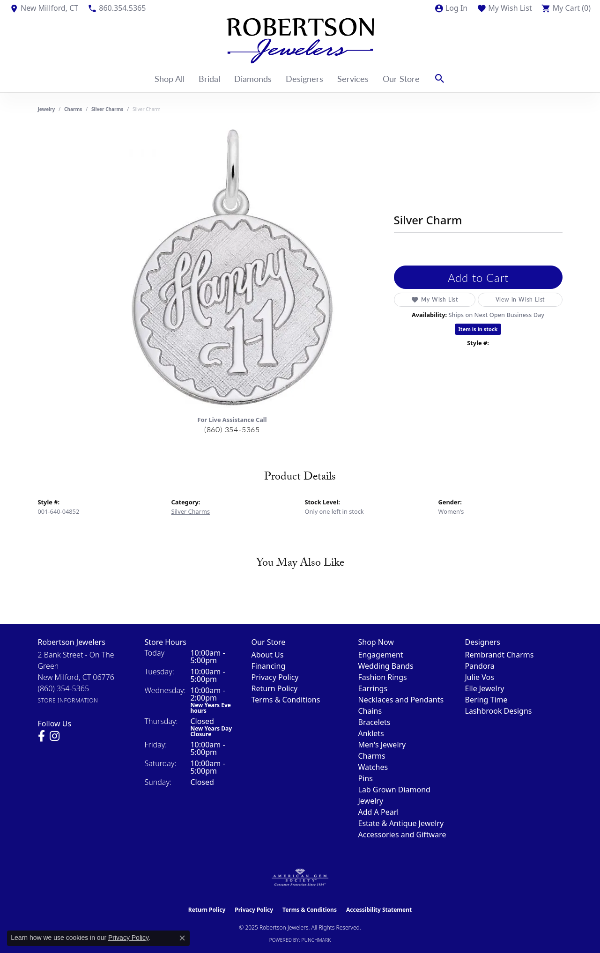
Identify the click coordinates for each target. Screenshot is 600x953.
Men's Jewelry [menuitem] (382, 744)
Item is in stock (478, 328)
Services (353, 78)
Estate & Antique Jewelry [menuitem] (401, 823)
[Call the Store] (63, 688)
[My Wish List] (504, 8)
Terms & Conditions (286, 699)
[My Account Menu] (450, 8)
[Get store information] (68, 700)
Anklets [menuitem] (371, 733)
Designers (304, 78)
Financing (269, 666)
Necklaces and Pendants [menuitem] (401, 699)
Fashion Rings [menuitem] (382, 677)
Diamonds (253, 78)
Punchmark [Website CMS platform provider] (316, 940)
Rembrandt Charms (499, 655)
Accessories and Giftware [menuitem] (402, 834)
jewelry (46, 109)
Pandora (480, 666)
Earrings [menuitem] (373, 688)
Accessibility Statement (379, 910)
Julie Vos (479, 677)
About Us (268, 655)
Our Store (401, 78)
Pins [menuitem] (365, 778)
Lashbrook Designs (498, 711)
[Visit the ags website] (300, 877)
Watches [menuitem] (373, 767)
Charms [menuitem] (371, 756)
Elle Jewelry (484, 688)
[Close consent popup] (182, 938)
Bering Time (486, 699)
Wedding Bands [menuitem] (386, 666)
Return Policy (275, 688)
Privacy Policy (275, 677)
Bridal (209, 78)
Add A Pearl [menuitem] (378, 812)
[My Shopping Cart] (566, 8)
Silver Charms (107, 109)
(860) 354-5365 (232, 429)
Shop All (170, 78)
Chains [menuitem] (370, 711)
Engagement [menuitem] (380, 655)
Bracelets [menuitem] (374, 722)
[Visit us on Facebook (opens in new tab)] (41, 736)
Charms (73, 109)
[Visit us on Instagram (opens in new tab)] (54, 736)
